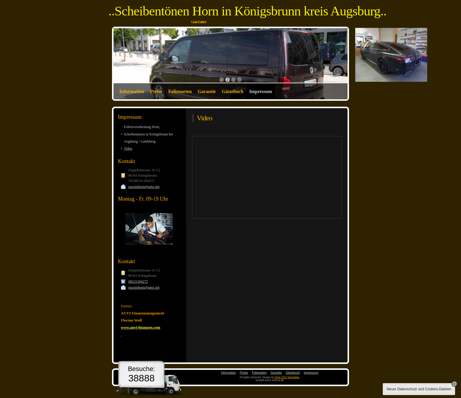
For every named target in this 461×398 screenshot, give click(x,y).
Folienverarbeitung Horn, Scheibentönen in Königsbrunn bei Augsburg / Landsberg (148, 134)
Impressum (260, 91)
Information (131, 91)
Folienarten (180, 91)
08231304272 (138, 281)
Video (128, 148)
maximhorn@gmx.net (143, 187)
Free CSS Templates (287, 377)
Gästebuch (232, 91)
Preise (156, 91)
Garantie (207, 91)
